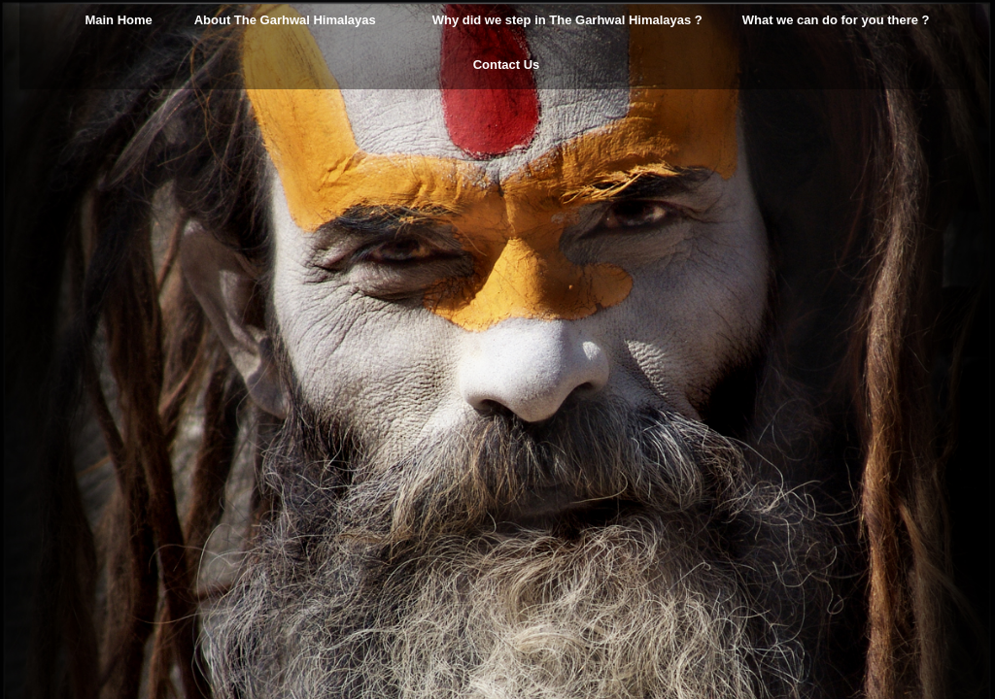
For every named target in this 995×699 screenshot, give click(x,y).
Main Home (118, 20)
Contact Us (506, 64)
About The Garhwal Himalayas (285, 20)
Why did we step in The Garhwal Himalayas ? (567, 20)
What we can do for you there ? (836, 20)
